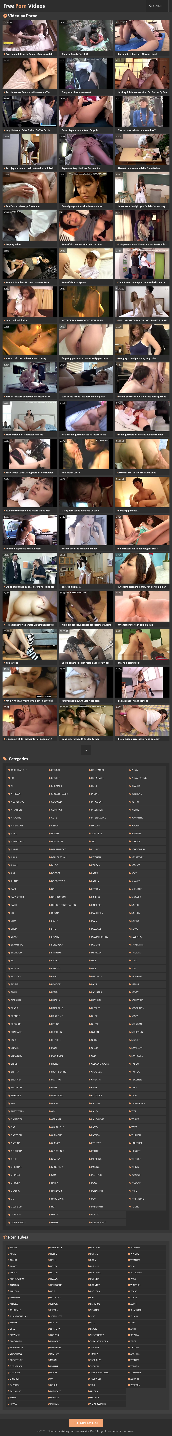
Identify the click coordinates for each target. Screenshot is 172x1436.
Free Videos (24, 6)
